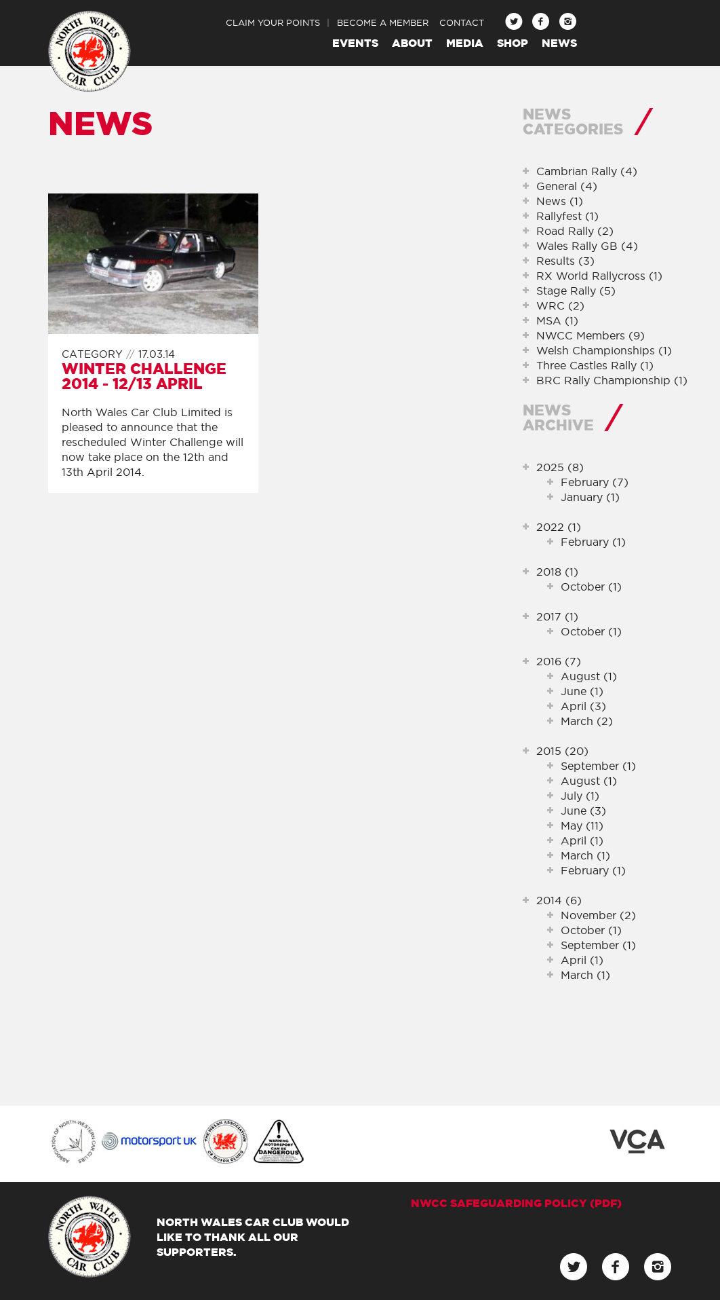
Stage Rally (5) (576, 290)
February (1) (593, 542)
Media (464, 43)
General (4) (566, 186)
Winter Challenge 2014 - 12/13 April (144, 376)
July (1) (580, 795)
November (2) (598, 915)
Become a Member (382, 22)
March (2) (587, 721)
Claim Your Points (273, 22)
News (559, 43)
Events (355, 43)
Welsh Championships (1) (604, 350)
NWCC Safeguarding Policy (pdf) (516, 1203)
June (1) (582, 691)
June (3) (583, 810)
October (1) (591, 586)
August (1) (589, 676)
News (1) (559, 201)
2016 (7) (558, 661)
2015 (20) (562, 751)
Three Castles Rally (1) (595, 365)
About (412, 43)
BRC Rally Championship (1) (611, 380)
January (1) (590, 497)
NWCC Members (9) (590, 335)
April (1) (582, 840)
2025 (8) (560, 467)
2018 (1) (557, 571)
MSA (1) (557, 320)
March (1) (585, 855)
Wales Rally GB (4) (587, 246)
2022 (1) (558, 527)
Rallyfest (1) (567, 216)
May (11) (582, 825)
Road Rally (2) (575, 231)
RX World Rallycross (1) (599, 275)
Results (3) (565, 260)
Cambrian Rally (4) (586, 171)
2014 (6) (559, 900)
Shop (512, 43)
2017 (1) (557, 616)
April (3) (583, 706)
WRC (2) (560, 305)
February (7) (594, 482)
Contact (461, 22)
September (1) (598, 766)
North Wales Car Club (89, 51)
